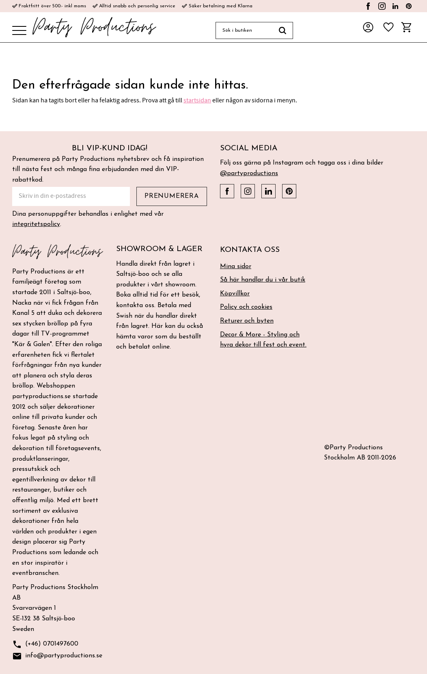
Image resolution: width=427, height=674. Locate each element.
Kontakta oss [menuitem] (250, 250)
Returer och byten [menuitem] (247, 321)
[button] (19, 31)
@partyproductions (249, 173)
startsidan (197, 100)
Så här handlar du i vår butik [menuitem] (262, 280)
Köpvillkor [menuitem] (235, 293)
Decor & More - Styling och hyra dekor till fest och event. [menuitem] (263, 340)
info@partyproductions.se (57, 656)
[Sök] (282, 30)
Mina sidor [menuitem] (235, 266)
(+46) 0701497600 (45, 644)
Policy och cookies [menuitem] (246, 307)
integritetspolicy (36, 224)
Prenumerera (171, 196)
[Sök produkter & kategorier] (244, 30)
